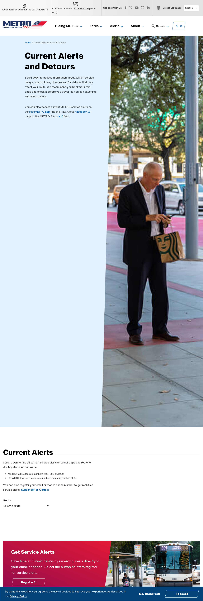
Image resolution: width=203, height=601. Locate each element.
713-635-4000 (81, 8)
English (189, 7)
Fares (94, 26)
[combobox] (191, 8)
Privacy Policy (18, 596)
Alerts (114, 26)
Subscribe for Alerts (35, 490)
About (135, 26)
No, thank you (149, 594)
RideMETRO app (39, 112)
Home (28, 42)
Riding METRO (66, 26)
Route (7, 500)
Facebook (82, 112)
